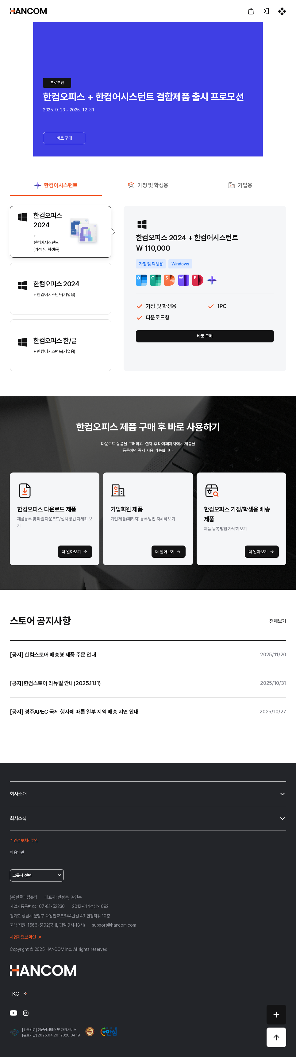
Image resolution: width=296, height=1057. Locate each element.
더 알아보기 (75, 551)
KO (20, 993)
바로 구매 (64, 138)
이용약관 (17, 852)
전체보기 (277, 621)
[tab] (56, 188)
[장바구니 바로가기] (251, 11)
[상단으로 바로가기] (276, 1037)
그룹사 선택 (37, 875)
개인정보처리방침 (24, 840)
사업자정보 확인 (26, 937)
